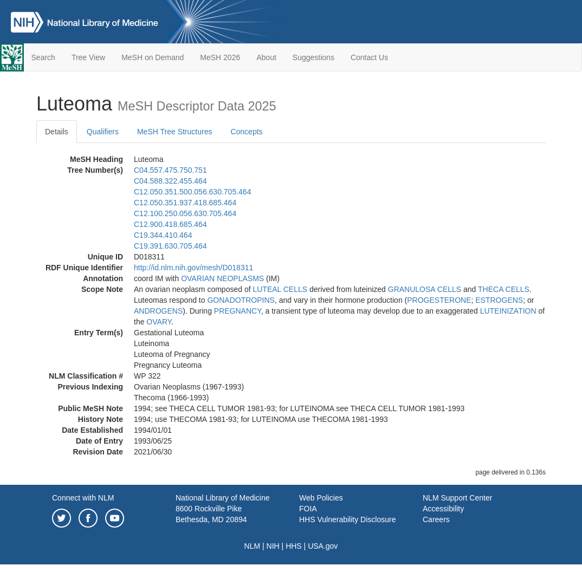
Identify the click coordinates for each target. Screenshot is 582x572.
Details (56, 131)
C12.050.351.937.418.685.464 (185, 202)
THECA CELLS (503, 289)
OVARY (158, 321)
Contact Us (369, 57)
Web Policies (321, 497)
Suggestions (313, 57)
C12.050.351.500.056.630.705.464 (192, 191)
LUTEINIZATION (508, 311)
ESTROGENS (499, 300)
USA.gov (323, 546)
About (266, 57)
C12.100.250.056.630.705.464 (185, 213)
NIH (273, 546)
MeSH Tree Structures (174, 131)
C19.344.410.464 (163, 235)
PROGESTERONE (439, 300)
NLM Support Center (457, 497)
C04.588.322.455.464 (170, 181)
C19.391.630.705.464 (170, 246)
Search (43, 57)
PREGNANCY (237, 311)
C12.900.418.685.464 (170, 224)
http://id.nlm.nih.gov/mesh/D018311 (193, 267)
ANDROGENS (158, 311)
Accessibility (443, 508)
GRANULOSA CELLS (424, 289)
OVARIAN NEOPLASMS (222, 278)
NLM (252, 546)
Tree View (88, 57)
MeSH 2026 (220, 57)
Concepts (246, 131)
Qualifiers (103, 131)
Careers (436, 519)
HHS (294, 546)
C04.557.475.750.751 (170, 170)
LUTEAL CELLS (280, 289)
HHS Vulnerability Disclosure (347, 519)
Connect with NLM (83, 497)
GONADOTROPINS (240, 300)
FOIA (308, 508)
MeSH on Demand (152, 57)
